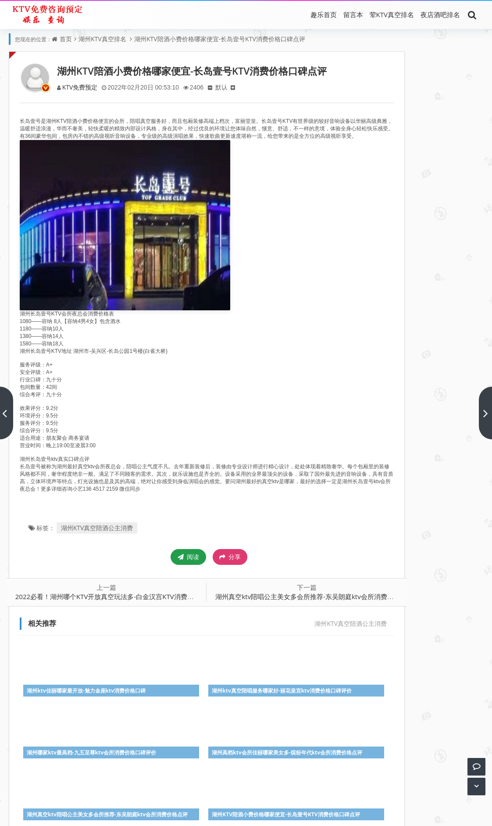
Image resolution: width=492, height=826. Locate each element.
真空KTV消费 (196, 799)
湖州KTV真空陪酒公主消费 (100, 535)
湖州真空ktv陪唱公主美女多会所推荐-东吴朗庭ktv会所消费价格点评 (286, 604)
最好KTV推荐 (269, 799)
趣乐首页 (323, 14)
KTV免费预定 (83, 87)
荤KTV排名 (159, 799)
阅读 (160, 564)
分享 (202, 564)
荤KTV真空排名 (392, 14)
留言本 (353, 14)
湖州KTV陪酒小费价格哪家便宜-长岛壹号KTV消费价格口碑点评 (219, 39)
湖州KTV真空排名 (102, 39)
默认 (227, 87)
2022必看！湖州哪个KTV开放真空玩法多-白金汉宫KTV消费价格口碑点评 (123, 604)
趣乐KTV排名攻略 (271, 812)
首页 (66, 39)
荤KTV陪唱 (232, 799)
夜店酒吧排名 (440, 14)
